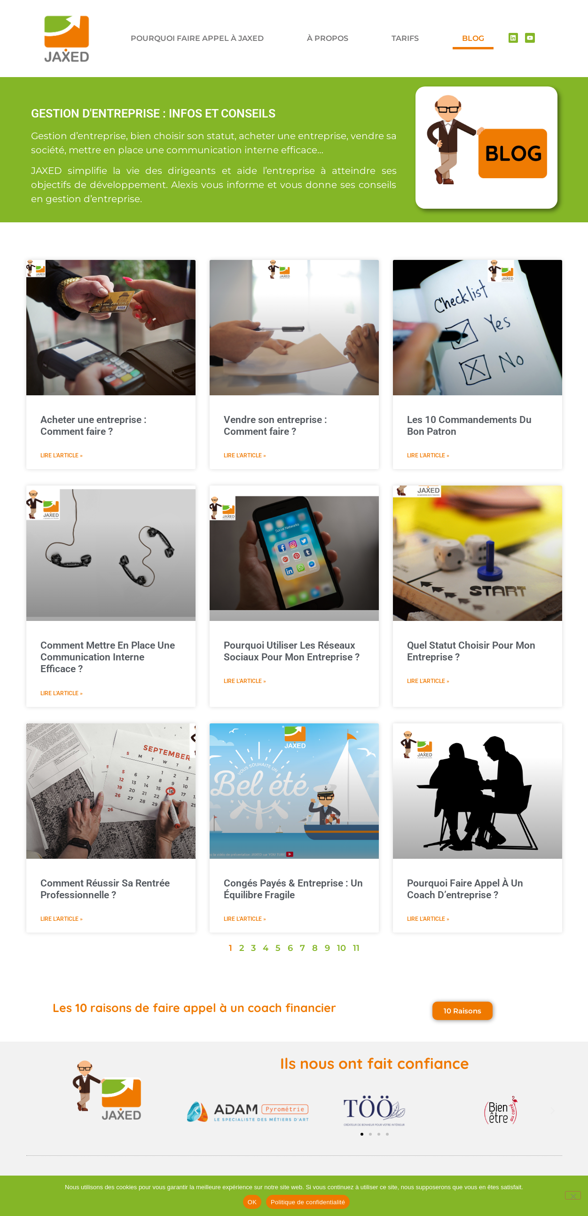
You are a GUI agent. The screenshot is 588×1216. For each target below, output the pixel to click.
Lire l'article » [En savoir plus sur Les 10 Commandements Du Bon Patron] (428, 455)
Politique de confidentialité (308, 1202)
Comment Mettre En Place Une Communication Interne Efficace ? (107, 657)
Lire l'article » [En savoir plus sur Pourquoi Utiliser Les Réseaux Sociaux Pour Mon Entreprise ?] (245, 681)
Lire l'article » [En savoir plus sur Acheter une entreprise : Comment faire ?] (61, 455)
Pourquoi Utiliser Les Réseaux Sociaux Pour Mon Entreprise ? (292, 651)
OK (252, 1202)
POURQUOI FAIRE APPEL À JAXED (197, 38)
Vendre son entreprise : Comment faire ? (275, 425)
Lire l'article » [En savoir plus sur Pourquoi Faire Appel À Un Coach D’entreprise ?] (428, 919)
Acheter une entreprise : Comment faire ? (93, 425)
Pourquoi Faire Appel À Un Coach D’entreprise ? (465, 889)
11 (356, 948)
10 (341, 948)
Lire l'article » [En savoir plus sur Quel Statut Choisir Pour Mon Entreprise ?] (428, 681)
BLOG (473, 38)
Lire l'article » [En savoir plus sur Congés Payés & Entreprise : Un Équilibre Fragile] (245, 919)
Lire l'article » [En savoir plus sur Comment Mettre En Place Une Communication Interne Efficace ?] (61, 693)
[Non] (573, 1195)
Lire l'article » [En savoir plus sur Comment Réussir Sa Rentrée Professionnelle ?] (61, 919)
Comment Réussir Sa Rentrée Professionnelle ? (105, 889)
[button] (196, 1110)
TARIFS (405, 38)
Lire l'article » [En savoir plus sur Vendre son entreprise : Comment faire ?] (245, 455)
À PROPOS (327, 38)
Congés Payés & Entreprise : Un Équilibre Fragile (293, 889)
